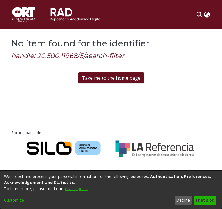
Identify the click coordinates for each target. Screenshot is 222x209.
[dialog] (111, 189)
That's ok (204, 200)
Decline (183, 200)
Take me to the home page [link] (111, 78)
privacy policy (76, 188)
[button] (199, 14)
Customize (14, 200)
